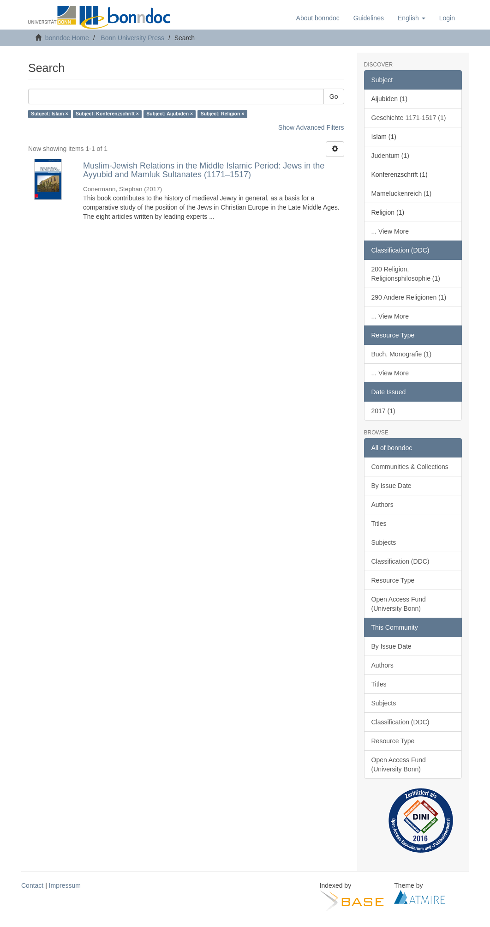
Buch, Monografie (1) (401, 354)
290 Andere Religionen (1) (409, 297)
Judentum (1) (390, 155)
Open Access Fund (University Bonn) (398, 604)
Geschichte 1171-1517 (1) (408, 117)
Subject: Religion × (223, 114)
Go (333, 96)
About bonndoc (318, 18)
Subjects (383, 542)
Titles (379, 523)
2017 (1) (383, 411)
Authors (382, 504)
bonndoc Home (67, 38)
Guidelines (368, 18)
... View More (390, 231)
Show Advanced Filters (311, 127)
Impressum (65, 885)
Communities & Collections (409, 466)
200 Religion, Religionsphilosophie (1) (405, 273)
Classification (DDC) (400, 561)
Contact (32, 885)
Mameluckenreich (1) (401, 193)
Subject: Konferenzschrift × (107, 114)
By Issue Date (391, 485)
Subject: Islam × (49, 114)
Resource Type (393, 580)
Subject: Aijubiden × (169, 114)
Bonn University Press (132, 38)
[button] (411, 18)
